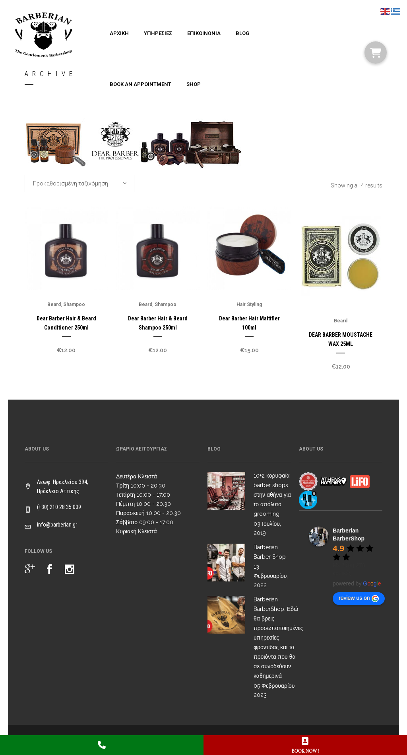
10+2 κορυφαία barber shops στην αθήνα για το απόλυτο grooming (272, 494)
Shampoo (74, 304)
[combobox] (79, 183)
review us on (359, 598)
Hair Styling (249, 304)
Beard (54, 304)
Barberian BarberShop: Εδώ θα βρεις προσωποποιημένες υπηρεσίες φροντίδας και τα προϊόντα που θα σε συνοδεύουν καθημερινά (278, 637)
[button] (375, 52)
